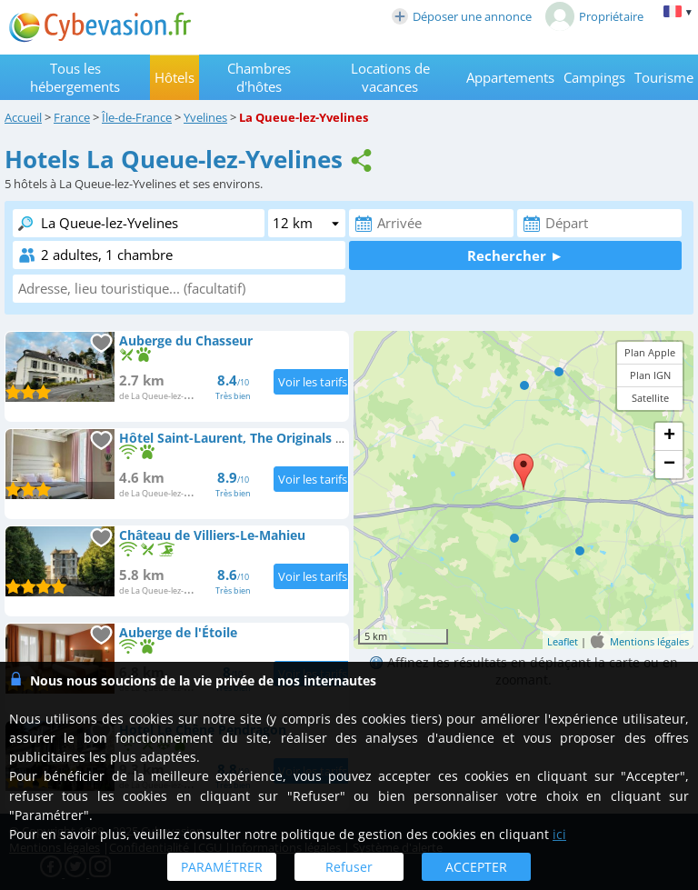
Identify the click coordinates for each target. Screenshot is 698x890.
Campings (594, 77)
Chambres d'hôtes (259, 77)
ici (559, 834)
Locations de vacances (390, 77)
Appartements (510, 77)
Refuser (349, 866)
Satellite (650, 398)
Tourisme (663, 77)
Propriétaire (594, 16)
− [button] (669, 464)
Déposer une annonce (462, 16)
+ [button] (669, 436)
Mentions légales (649, 641)
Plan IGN (650, 375)
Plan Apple (649, 352)
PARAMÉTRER (222, 866)
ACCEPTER (476, 866)
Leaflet (562, 641)
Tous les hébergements (75, 77)
